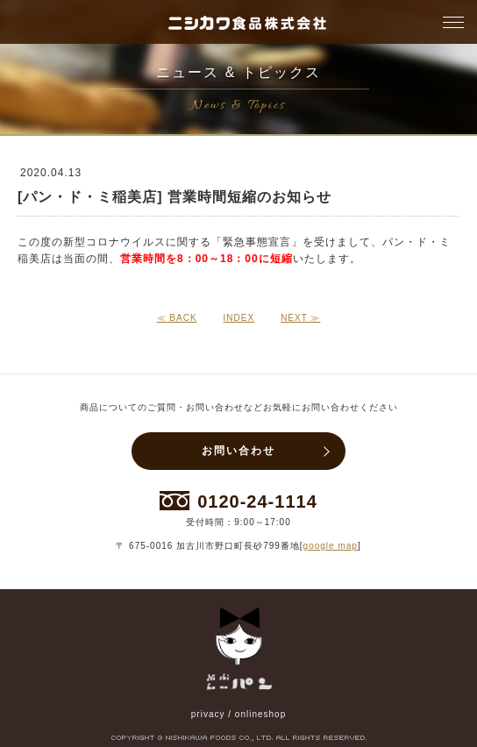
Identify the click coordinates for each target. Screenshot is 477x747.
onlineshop (260, 714)
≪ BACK (177, 318)
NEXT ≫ (300, 318)
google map (330, 546)
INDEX (239, 318)
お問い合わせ (238, 451)
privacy (208, 714)
